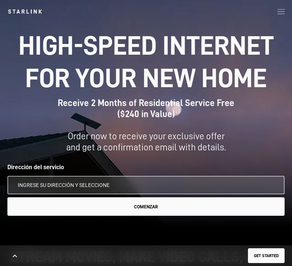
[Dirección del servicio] (146, 185)
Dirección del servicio (35, 167)
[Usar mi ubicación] (273, 185)
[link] (25, 11)
